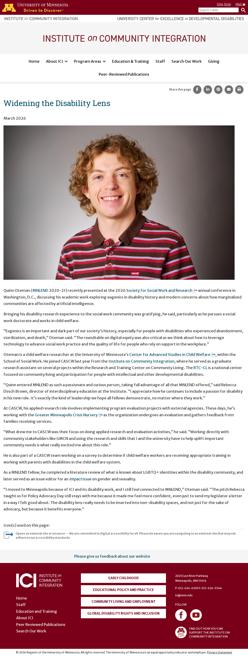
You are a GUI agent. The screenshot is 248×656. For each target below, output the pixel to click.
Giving (214, 61)
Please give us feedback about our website (112, 556)
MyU (241, 4)
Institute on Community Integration (141, 361)
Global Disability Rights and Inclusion (123, 613)
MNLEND (40, 290)
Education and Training (36, 611)
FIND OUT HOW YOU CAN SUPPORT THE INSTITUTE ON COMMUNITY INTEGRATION (202, 632)
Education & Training (130, 61)
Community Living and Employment (124, 602)
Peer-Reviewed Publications (124, 74)
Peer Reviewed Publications (40, 624)
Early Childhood (123, 578)
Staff (160, 61)
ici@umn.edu (184, 595)
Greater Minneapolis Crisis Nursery (69, 415)
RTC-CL (200, 367)
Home (34, 61)
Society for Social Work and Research (161, 290)
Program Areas (87, 61)
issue (80, 479)
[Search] (242, 9)
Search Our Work (186, 61)
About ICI (54, 61)
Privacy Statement (219, 652)
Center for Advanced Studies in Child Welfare (172, 354)
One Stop (224, 4)
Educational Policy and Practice (123, 590)
